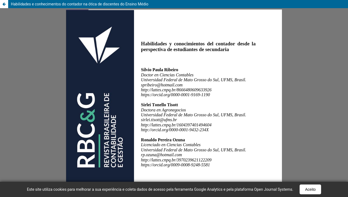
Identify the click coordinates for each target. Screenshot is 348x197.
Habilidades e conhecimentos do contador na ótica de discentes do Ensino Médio (79, 4)
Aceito (310, 189)
